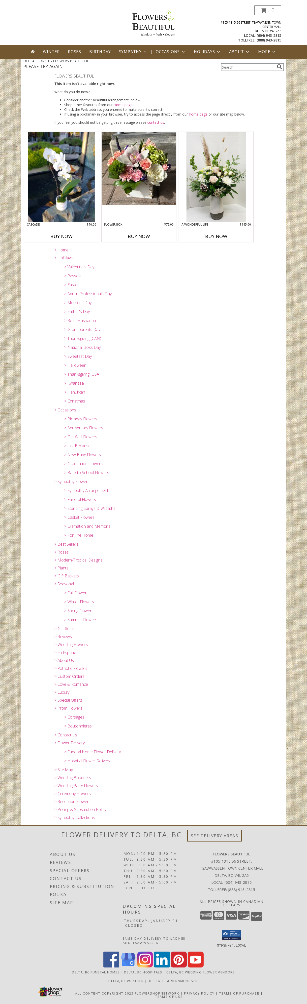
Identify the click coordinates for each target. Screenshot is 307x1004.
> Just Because (77, 445)
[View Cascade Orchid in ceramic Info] (61, 177)
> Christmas (74, 401)
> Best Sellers (66, 544)
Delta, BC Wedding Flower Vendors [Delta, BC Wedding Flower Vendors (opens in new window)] (200, 972)
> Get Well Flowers (80, 437)
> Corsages (74, 717)
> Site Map (63, 769)
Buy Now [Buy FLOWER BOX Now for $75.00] (139, 236)
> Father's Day (77, 311)
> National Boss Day (82, 347)
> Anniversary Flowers (83, 428)
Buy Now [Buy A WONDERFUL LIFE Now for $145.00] (216, 236)
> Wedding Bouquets (72, 777)
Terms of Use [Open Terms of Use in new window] (169, 996)
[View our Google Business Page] (128, 966)
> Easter (71, 284)
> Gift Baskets (66, 576)
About (239, 51)
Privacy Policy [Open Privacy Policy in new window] (199, 993)
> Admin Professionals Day (88, 293)
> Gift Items (64, 628)
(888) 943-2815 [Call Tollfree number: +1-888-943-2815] (241, 889)
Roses (74, 51)
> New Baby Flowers (82, 454)
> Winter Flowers (79, 601)
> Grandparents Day (82, 329)
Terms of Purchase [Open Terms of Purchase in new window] (239, 993)
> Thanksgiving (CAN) (82, 338)
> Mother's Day (78, 302)
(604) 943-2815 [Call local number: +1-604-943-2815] (269, 35)
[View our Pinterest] (179, 966)
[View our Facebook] (111, 966)
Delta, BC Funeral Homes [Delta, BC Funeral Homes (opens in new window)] (96, 972)
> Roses (61, 552)
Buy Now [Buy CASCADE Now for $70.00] (61, 236)
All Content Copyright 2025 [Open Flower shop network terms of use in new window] (104, 993)
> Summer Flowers (80, 619)
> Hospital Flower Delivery (87, 760)
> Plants (61, 568)
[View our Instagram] (145, 966)
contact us (155, 122)
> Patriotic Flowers (70, 668)
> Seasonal (64, 584)
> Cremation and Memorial (87, 526)
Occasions (171, 51)
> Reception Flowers (72, 801)
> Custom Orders (69, 676)
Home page (123, 104)
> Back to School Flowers (86, 472)
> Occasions (65, 410)
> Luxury (61, 692)
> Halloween (75, 365)
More (267, 51)
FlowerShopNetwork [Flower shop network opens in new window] (157, 993)
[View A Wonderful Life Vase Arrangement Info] (216, 177)
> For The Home (78, 535)
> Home (61, 250)
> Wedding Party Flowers (76, 785)
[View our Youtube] (196, 966)
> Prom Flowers (68, 708)
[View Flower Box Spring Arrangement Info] (139, 168)
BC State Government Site (173, 980)
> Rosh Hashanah (80, 320)
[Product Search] (248, 67)
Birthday (100, 51)
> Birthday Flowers (80, 419)
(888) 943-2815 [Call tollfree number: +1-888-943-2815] (269, 40)
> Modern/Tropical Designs (78, 560)
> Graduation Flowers (83, 463)
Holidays (207, 51)
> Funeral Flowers (80, 499)
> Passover (74, 276)
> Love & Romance (71, 684)
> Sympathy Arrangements (87, 490)
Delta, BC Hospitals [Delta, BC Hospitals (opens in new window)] (143, 972)
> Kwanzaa (74, 383)
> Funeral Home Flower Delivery (92, 752)
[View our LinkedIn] (162, 966)
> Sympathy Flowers (72, 481)
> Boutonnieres (78, 726)
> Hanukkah (74, 392)
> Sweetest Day (78, 356)
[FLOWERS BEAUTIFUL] (153, 22)
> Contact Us (65, 735)
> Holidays (63, 258)
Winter (51, 51)
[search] (279, 67)
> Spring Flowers (78, 610)
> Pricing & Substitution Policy (80, 809)
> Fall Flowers (76, 593)
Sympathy (133, 51)
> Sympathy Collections (74, 817)
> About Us (64, 660)
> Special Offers (68, 700)
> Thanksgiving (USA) (82, 374)
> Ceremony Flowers (72, 793)
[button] (267, 10)
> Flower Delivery (69, 743)
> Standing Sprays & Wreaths (89, 508)
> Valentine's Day (79, 267)
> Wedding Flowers (71, 644)
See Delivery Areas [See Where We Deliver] (214, 836)
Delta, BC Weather (126, 980)
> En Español (65, 652)
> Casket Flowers (79, 517)
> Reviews (63, 636)
